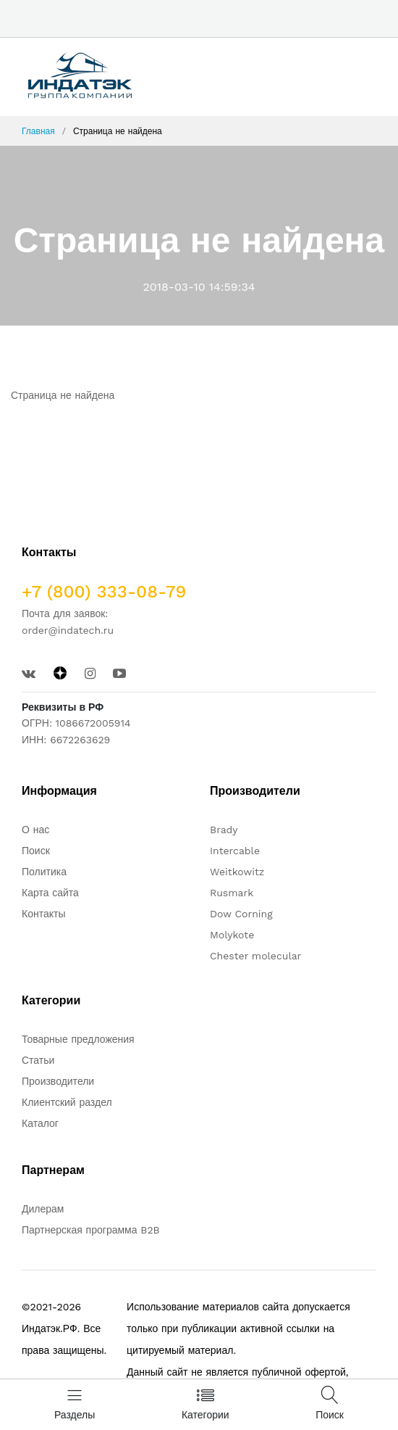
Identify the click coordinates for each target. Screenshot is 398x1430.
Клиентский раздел (67, 1102)
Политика (44, 871)
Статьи (38, 1060)
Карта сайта (50, 892)
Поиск (36, 850)
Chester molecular (255, 956)
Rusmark (231, 892)
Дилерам (43, 1209)
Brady (224, 829)
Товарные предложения (78, 1039)
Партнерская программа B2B (91, 1230)
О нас (35, 829)
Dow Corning (241, 913)
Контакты (43, 913)
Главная (38, 131)
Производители (58, 1081)
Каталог (40, 1123)
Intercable (235, 850)
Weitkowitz (237, 871)
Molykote (232, 935)
